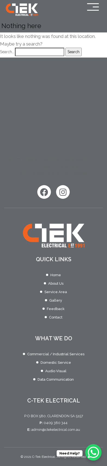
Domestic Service (56, 362)
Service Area (55, 292)
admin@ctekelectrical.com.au (55, 430)
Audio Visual (55, 371)
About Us (55, 283)
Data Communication (56, 379)
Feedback (56, 309)
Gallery (55, 300)
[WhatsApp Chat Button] (93, 452)
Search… (7, 52)
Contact (55, 317)
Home (55, 275)
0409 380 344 (56, 423)
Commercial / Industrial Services (55, 354)
